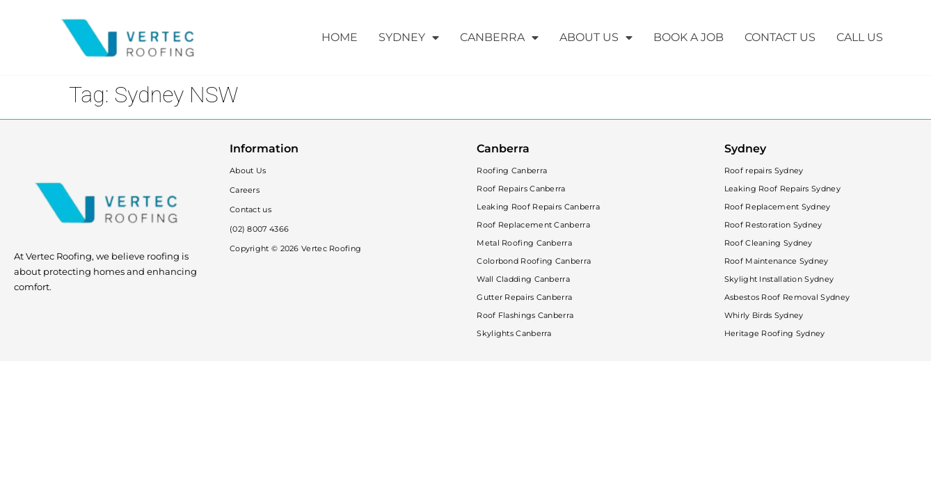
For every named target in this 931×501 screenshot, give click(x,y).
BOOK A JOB (688, 37)
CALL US (859, 37)
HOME (339, 37)
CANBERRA (499, 37)
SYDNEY (409, 37)
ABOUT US (595, 37)
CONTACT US (780, 37)
